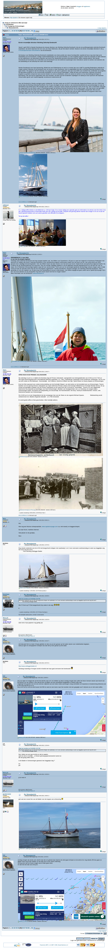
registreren (86, 6)
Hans (4, 38)
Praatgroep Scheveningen (15, 26)
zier (4, 639)
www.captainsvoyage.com (50, 526)
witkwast (6, 205)
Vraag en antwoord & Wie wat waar (16, 23)
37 (25, 31)
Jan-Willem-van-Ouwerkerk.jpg (18, 361)
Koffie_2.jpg (22, 246)
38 (26, 31)
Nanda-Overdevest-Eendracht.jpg (27, 152)
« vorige (99, 28)
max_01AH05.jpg (23, 196)
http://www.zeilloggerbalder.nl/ (28, 666)
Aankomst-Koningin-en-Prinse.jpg (27, 509)
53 (32, 31)
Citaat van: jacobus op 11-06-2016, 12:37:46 (29, 598)
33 (16, 31)
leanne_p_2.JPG (22, 921)
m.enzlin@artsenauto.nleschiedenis (29, 50)
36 (23, 31)
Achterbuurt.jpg (23, 456)
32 (14, 31)
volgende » (104, 28)
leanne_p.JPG (21, 737)
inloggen (79, 6)
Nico (4, 518)
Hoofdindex (10, 24)
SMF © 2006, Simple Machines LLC (59, 945)
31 (12, 31)
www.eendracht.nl (38, 273)
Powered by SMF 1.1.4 (45, 945)
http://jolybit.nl (14, 17)
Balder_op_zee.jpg (24, 587)
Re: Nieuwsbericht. (30, 38)
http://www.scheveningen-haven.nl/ (27, 636)
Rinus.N (5, 618)
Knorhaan (6, 594)
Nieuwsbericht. (13, 28)
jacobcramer (7, 794)
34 (18, 31)
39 (28, 31)
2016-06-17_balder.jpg (24, 848)
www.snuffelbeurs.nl (23, 201)
